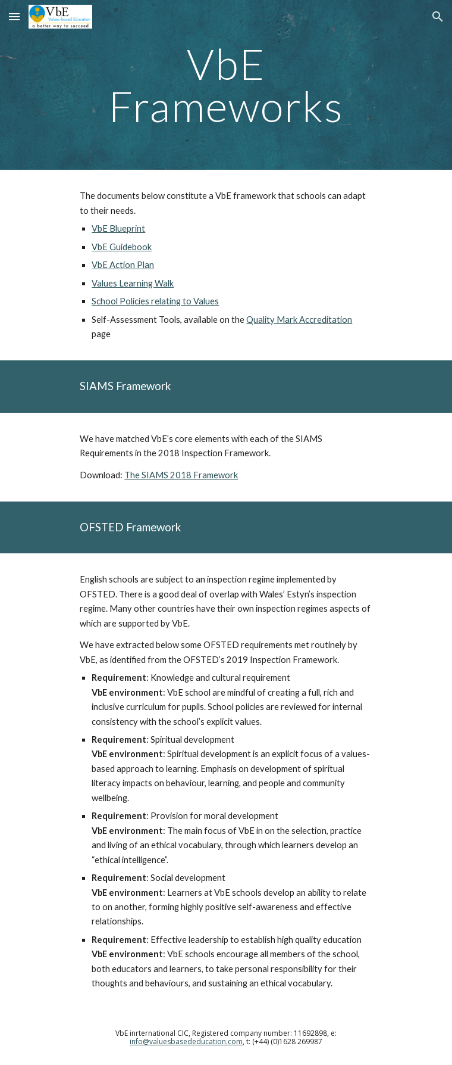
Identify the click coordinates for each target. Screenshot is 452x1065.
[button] (14, 16)
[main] (225, 85)
